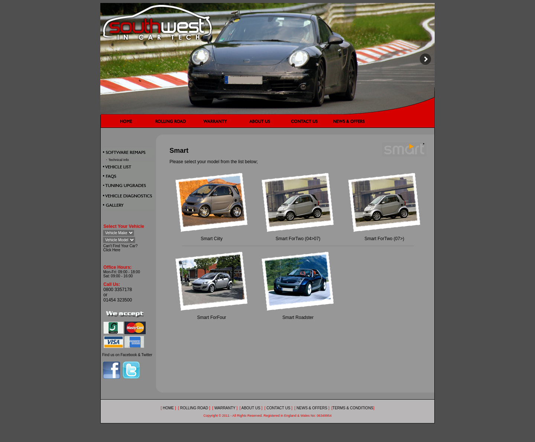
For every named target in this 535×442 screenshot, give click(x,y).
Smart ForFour (211, 317)
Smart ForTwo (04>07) (298, 238)
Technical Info (118, 160)
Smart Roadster (298, 317)
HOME (168, 408)
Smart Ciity (212, 238)
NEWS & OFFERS (311, 408)
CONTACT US (278, 408)
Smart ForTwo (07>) (384, 238)
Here (116, 250)
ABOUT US (250, 408)
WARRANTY (225, 408)
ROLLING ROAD (194, 408)
